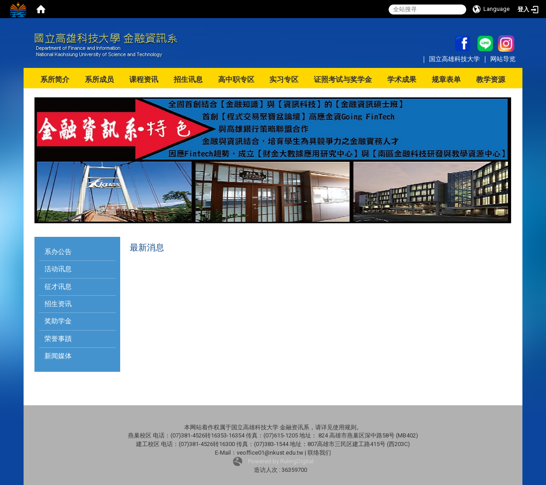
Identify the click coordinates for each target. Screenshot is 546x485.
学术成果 (401, 79)
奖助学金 (58, 321)
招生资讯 (58, 304)
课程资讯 (143, 79)
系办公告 (58, 252)
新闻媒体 (58, 356)
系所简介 (54, 79)
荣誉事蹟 (58, 339)
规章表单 (446, 79)
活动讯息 (58, 269)
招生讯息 (188, 79)
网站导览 (503, 58)
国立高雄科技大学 (455, 58)
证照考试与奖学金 (343, 79)
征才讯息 (58, 287)
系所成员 (99, 79)
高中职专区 (236, 79)
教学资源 (490, 79)
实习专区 (283, 79)
